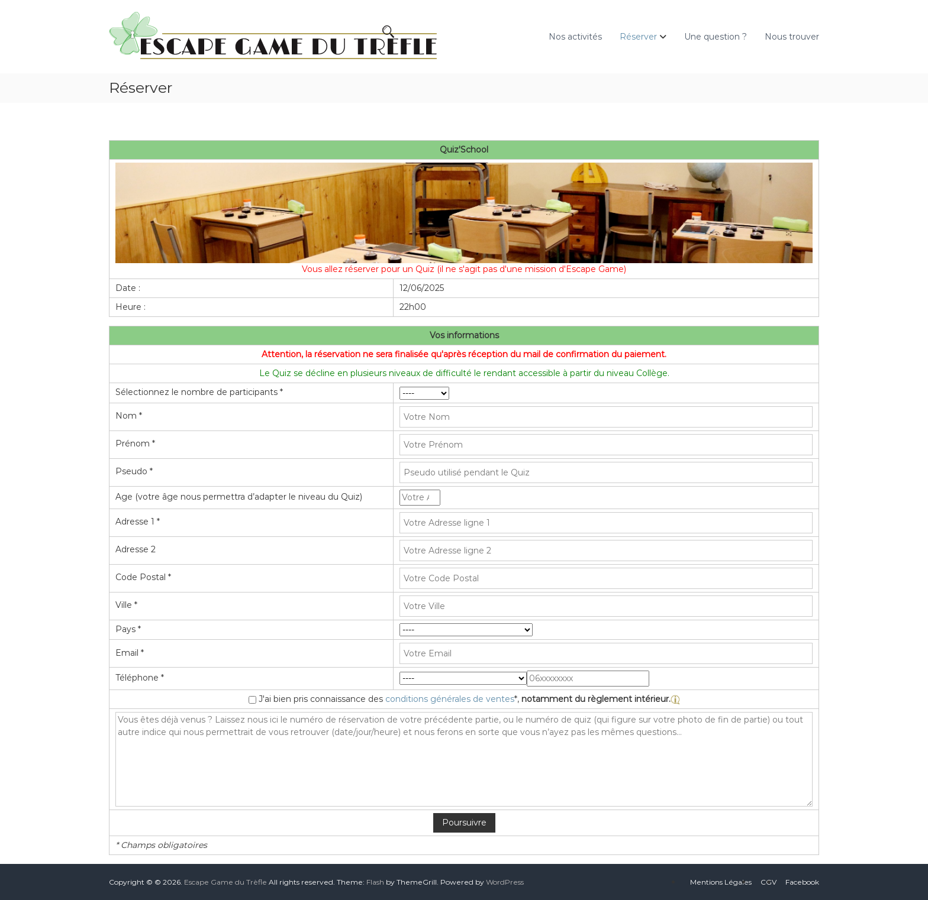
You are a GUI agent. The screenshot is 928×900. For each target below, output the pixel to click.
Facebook (802, 882)
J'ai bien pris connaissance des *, (469, 699)
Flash (375, 882)
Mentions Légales (721, 882)
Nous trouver (792, 36)
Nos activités (575, 36)
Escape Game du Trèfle (225, 882)
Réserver (638, 36)
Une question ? (715, 36)
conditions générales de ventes (449, 699)
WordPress (505, 882)
